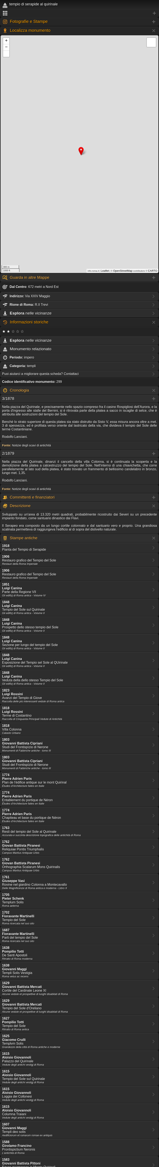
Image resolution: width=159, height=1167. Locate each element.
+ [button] (6, 41)
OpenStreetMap (122, 270)
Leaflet (105, 270)
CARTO (152, 270)
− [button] (6, 47)
